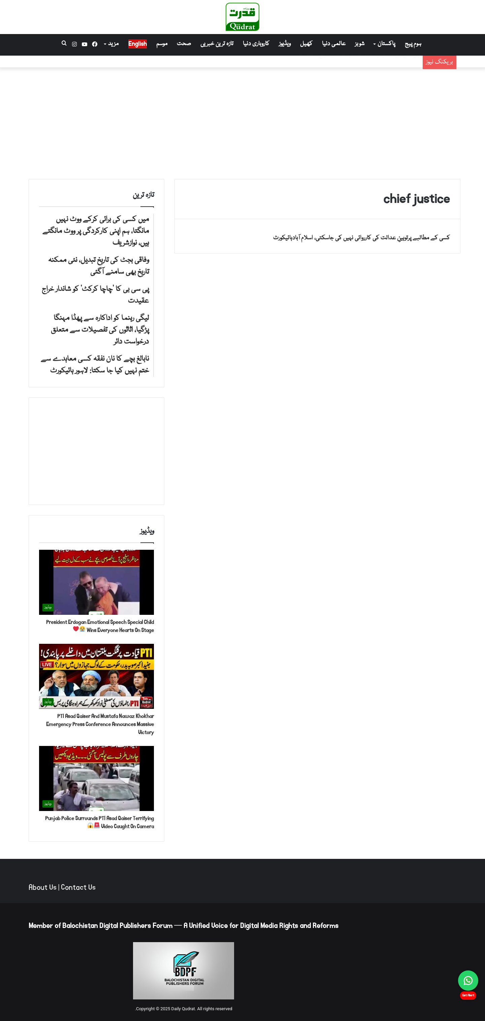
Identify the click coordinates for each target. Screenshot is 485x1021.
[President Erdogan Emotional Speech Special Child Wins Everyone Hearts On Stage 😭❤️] (96, 582)
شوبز (359, 44)
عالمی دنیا (334, 44)
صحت (184, 44)
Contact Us (78, 887)
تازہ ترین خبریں (216, 44)
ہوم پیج (413, 44)
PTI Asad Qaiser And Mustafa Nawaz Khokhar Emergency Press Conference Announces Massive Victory (100, 724)
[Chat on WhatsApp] (468, 980)
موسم (161, 44)
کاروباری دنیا (256, 44)
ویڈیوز (285, 44)
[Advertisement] (242, 121)
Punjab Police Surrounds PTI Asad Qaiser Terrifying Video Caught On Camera (99, 822)
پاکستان (386, 44)
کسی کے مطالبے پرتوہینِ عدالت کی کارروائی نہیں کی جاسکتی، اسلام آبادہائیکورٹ (361, 238)
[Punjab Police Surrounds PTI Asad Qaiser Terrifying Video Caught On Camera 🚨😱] (96, 778)
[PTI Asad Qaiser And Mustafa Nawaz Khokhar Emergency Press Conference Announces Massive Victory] (96, 676)
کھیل (306, 44)
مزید (113, 44)
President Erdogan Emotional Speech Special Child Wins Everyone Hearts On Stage (100, 626)
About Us (43, 887)
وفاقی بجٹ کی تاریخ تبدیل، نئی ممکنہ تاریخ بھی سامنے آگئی (342, 67)
